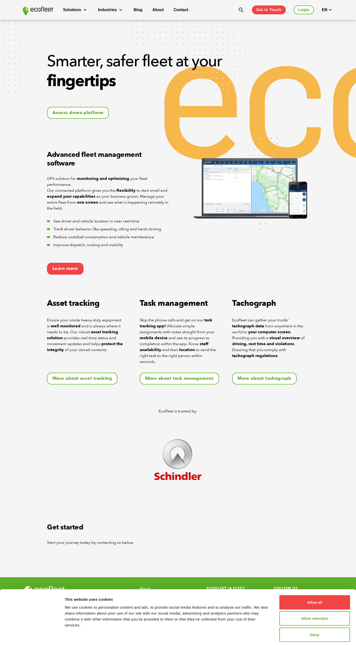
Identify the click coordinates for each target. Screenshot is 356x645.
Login (304, 10)
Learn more (65, 268)
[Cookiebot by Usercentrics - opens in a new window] (32, 635)
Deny (314, 612)
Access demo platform (77, 113)
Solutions (75, 10)
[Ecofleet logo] (38, 11)
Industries (111, 10)
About (158, 10)
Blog (138, 10)
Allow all (314, 580)
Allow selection (314, 596)
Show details (259, 635)
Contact (181, 10)
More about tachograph (264, 378)
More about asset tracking (82, 378)
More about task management (179, 378)
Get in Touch (268, 10)
